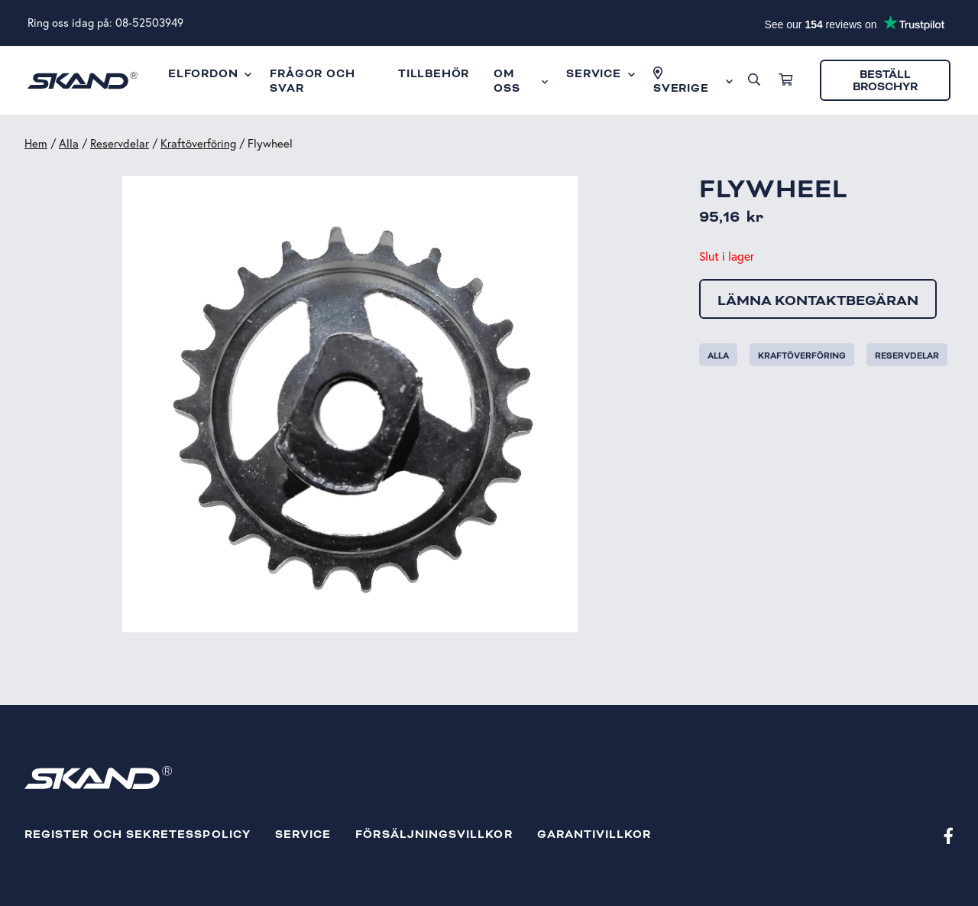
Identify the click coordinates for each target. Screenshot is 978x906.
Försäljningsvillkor (433, 834)
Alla (69, 143)
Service (303, 834)
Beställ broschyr (885, 80)
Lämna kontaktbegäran (817, 300)
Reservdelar (119, 143)
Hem (35, 143)
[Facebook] (949, 835)
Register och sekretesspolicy (137, 834)
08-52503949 (149, 22)
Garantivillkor (594, 834)
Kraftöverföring (198, 143)
